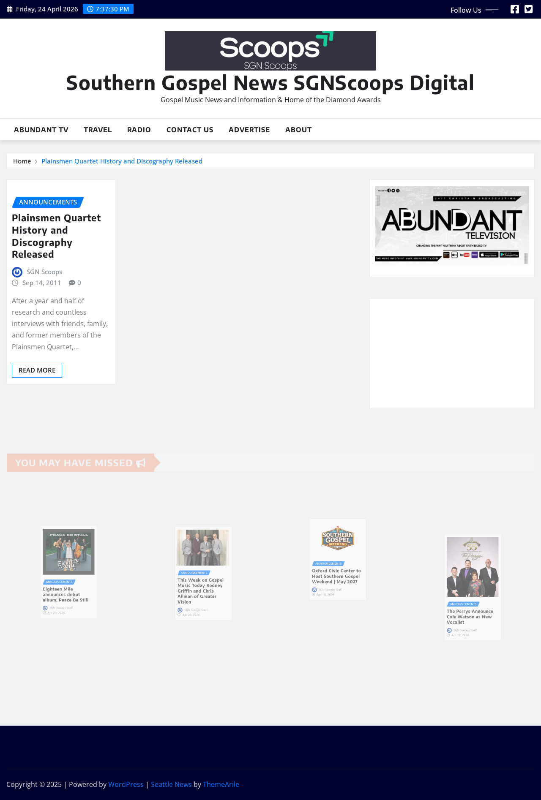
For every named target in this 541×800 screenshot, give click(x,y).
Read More (37, 370)
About (298, 129)
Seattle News (171, 784)
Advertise (249, 129)
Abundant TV (41, 129)
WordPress (126, 784)
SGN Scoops (44, 271)
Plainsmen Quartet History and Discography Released (121, 161)
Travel (98, 129)
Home (22, 161)
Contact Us (190, 129)
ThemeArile (221, 784)
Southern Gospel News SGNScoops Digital (270, 82)
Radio (139, 129)
